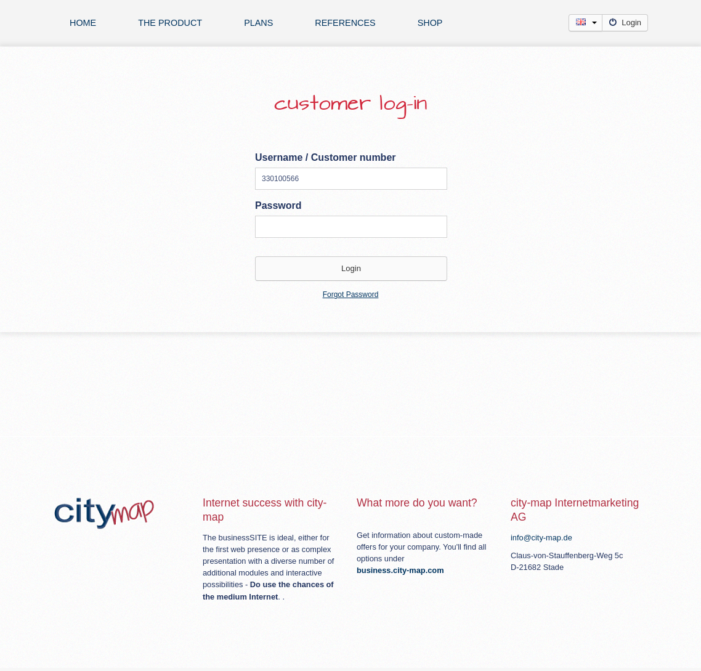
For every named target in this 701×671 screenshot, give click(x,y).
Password (278, 205)
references (345, 23)
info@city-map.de (541, 537)
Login (625, 22)
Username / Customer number (325, 157)
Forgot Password (351, 294)
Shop (430, 23)
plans (258, 23)
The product (170, 23)
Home (83, 23)
